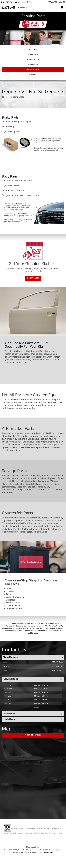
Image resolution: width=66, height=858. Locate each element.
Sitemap (28, 850)
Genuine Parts (33, 69)
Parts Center (33, 49)
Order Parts (33, 24)
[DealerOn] (32, 847)
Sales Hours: (9, 714)
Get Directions (33, 735)
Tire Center (33, 75)
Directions (20, 2)
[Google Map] (33, 774)
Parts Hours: (9, 719)
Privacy (34, 850)
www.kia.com (48, 852)
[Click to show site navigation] (62, 8)
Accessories (33, 65)
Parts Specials (33, 59)
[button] (8, 2)
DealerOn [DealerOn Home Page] (21, 850)
